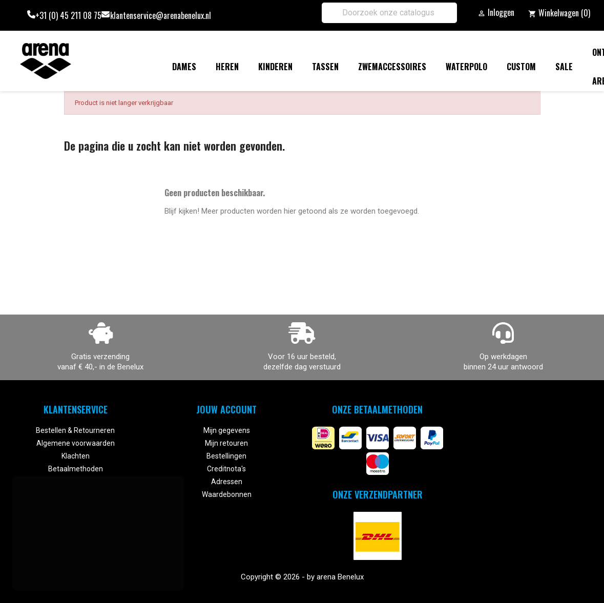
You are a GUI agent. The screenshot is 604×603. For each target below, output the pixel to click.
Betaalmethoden (75, 469)
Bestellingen (226, 456)
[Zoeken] (389, 13)
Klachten (75, 456)
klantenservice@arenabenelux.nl (160, 15)
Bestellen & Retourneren (75, 430)
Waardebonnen (227, 494)
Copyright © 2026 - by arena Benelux (302, 576)
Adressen (226, 481)
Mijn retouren (226, 443)
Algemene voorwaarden (75, 443)
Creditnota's (226, 469)
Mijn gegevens (226, 430)
